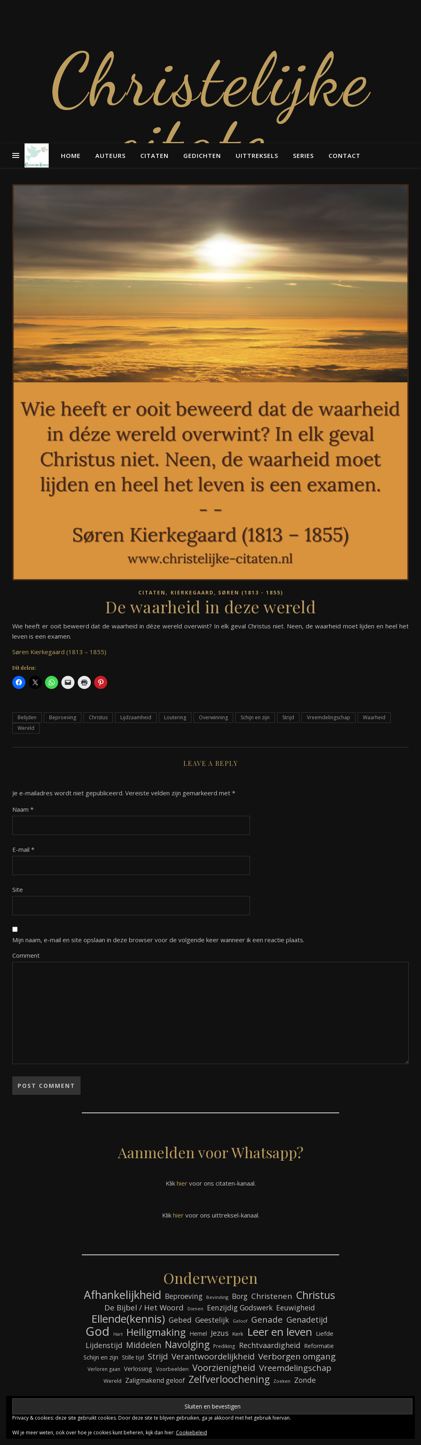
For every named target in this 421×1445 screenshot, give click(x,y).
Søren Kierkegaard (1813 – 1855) (59, 652)
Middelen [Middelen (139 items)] (143, 1345)
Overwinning (213, 717)
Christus (98, 717)
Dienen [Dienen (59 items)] (195, 1308)
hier (182, 1183)
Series (303, 155)
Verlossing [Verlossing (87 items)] (138, 1368)
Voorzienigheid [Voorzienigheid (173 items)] (223, 1367)
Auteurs (110, 155)
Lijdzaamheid (135, 717)
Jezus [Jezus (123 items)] (220, 1333)
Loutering (175, 717)
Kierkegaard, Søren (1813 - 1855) (227, 592)
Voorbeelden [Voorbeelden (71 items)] (172, 1369)
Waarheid (374, 717)
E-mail (23, 849)
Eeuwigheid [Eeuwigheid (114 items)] (295, 1307)
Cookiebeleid (191, 1432)
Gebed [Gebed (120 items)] (180, 1320)
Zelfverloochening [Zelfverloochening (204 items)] (229, 1379)
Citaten (154, 155)
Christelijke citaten (211, 110)
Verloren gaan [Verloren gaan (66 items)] (104, 1369)
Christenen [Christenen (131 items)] (271, 1296)
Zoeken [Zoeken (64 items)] (281, 1381)
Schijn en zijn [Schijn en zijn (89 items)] (100, 1357)
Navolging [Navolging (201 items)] (187, 1344)
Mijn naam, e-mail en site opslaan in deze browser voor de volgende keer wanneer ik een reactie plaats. (158, 940)
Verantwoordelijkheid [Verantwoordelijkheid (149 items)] (212, 1356)
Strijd (288, 717)
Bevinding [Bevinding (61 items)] (217, 1297)
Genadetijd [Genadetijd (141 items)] (307, 1319)
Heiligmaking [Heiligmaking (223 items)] (156, 1332)
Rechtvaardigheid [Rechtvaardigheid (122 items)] (269, 1345)
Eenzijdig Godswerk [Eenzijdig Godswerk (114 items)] (239, 1307)
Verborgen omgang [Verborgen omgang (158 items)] (296, 1356)
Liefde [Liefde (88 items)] (324, 1333)
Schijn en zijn (255, 717)
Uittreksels (257, 155)
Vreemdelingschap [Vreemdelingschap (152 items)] (295, 1368)
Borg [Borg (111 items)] (240, 1296)
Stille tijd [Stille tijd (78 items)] (133, 1357)
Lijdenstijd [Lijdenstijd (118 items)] (104, 1345)
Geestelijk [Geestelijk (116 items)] (212, 1320)
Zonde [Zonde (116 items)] (305, 1380)
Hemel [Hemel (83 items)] (198, 1333)
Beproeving (62, 717)
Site (17, 889)
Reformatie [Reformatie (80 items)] (319, 1346)
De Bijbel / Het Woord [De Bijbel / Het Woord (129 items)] (144, 1307)
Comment (26, 955)
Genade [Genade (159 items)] (267, 1319)
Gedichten (202, 155)
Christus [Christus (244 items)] (315, 1295)
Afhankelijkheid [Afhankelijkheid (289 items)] (122, 1295)
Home (71, 155)
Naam (23, 809)
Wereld (26, 728)
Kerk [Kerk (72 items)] (237, 1333)
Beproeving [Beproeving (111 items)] (184, 1296)
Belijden (27, 717)
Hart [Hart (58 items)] (118, 1334)
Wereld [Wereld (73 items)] (113, 1380)
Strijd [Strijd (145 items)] (158, 1356)
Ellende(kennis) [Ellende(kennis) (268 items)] (128, 1319)
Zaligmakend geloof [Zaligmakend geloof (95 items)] (155, 1380)
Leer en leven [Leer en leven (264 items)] (279, 1332)
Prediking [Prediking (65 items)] (224, 1346)
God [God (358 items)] (98, 1331)
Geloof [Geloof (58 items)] (240, 1321)
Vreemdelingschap (328, 717)
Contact (344, 155)
